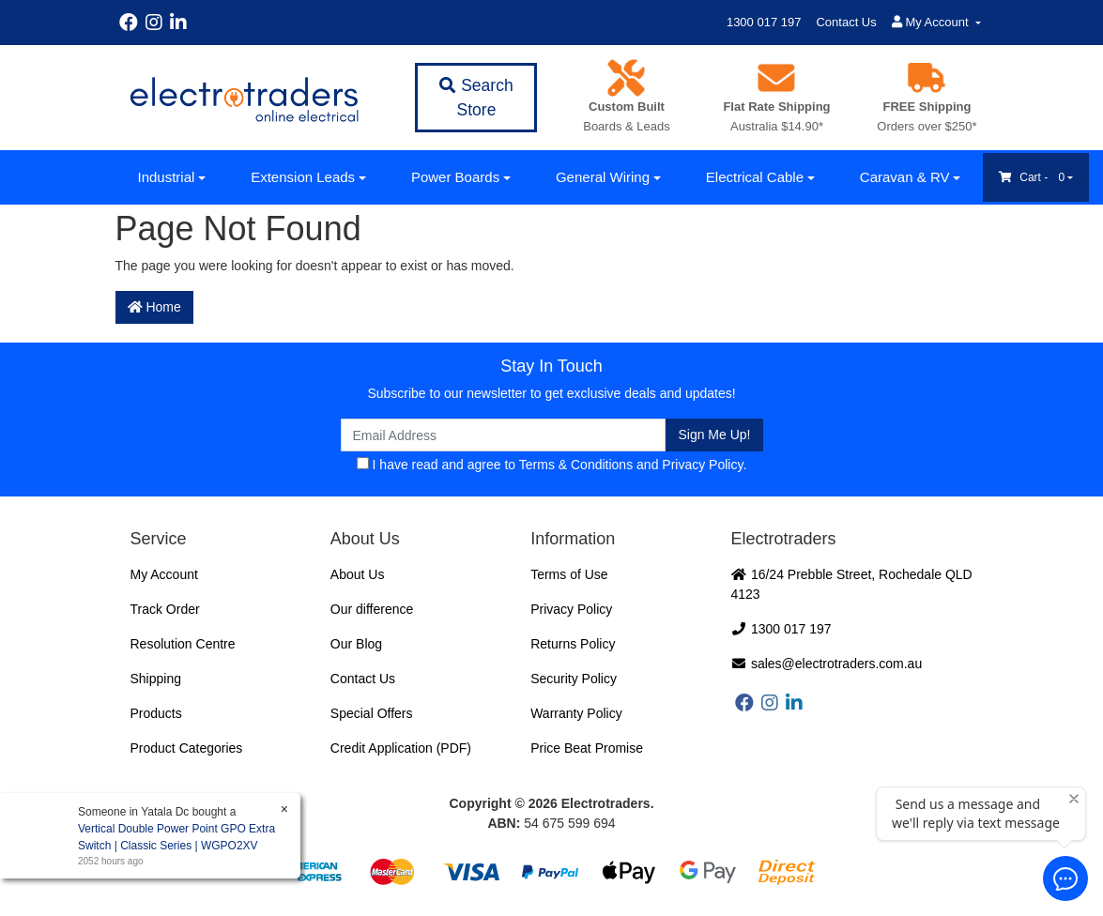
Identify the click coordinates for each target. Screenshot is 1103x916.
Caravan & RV (905, 177)
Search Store (476, 97)
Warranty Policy (576, 713)
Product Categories (186, 748)
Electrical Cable (755, 177)
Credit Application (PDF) (400, 748)
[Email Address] (503, 435)
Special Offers (371, 713)
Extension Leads (303, 177)
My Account (164, 574)
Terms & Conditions (576, 464)
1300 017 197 (764, 22)
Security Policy (573, 678)
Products (156, 713)
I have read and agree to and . (552, 464)
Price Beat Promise (586, 748)
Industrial (166, 177)
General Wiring (603, 177)
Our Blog (356, 643)
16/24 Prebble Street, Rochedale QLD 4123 (852, 584)
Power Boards (455, 177)
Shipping (156, 678)
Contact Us (846, 22)
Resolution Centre (183, 643)
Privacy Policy (702, 464)
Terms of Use (568, 574)
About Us (357, 574)
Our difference (371, 609)
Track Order (165, 609)
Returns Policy (572, 643)
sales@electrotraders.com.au (827, 663)
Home (154, 306)
